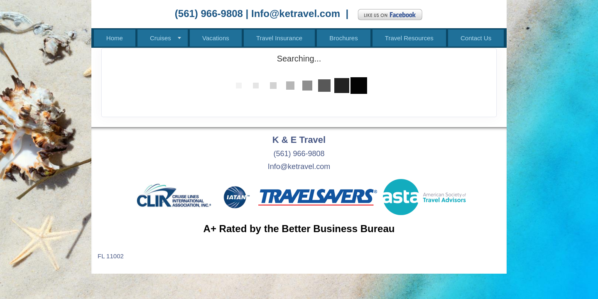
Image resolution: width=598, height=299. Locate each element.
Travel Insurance (279, 38)
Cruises (160, 38)
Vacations (215, 38)
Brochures (343, 38)
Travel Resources (409, 38)
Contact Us (476, 38)
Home (114, 38)
